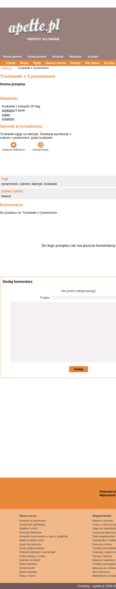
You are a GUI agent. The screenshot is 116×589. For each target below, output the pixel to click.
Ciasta (10, 63)
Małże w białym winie (31, 540)
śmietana (8, 110)
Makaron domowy (102, 520)
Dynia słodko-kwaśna (31, 548)
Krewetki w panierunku (32, 520)
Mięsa (24, 63)
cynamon (8, 119)
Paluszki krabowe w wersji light (37, 552)
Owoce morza (55, 63)
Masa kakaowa (28, 563)
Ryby (37, 63)
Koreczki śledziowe (30, 532)
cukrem (25, 184)
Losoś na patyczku (30, 544)
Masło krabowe (28, 571)
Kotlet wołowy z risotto (32, 556)
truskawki (50, 184)
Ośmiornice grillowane (32, 524)
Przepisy (84, 586)
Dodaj (78, 369)
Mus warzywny (100, 571)
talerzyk (37, 184)
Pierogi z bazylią (101, 556)
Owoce (6, 196)
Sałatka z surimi (28, 528)
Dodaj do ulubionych (13, 148)
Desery (75, 63)
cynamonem (9, 184)
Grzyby (109, 63)
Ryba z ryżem (27, 575)
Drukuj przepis (41, 148)
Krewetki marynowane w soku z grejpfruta (43, 536)
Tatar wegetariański (103, 536)
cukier (6, 114)
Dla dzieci (92, 63)
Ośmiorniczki (26, 568)
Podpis (45, 297)
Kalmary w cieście (29, 560)
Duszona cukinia (102, 544)
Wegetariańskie (102, 515)
